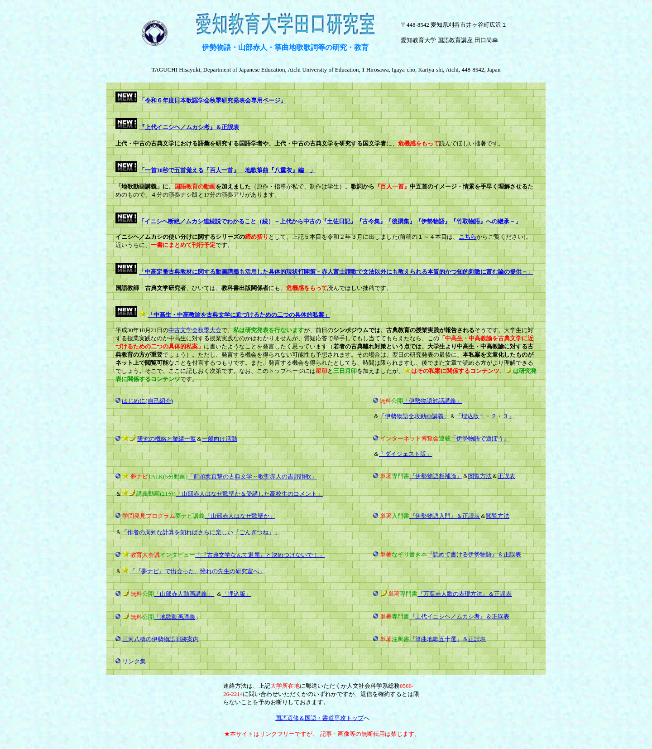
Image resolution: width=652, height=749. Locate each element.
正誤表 (506, 476)
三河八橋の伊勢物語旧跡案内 (160, 639)
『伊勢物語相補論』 (435, 476)
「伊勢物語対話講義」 (432, 400)
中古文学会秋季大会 (194, 330)
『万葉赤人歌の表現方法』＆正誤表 (464, 593)
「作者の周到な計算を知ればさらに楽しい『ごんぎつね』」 (200, 532)
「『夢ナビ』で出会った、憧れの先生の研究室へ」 (197, 571)
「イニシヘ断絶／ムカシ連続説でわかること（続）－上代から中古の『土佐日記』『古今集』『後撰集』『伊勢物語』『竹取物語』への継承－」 (330, 221)
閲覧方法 (480, 476)
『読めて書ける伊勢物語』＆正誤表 (474, 554)
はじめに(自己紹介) (147, 400)
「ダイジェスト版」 (405, 453)
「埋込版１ (470, 416)
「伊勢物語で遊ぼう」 (480, 438)
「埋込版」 (236, 593)
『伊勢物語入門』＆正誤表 (444, 515)
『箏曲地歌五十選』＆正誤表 (447, 639)
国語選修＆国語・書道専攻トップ (319, 718)
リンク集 (134, 661)
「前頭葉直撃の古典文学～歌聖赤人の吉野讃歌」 (252, 476)
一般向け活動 (219, 438)
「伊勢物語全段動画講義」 (414, 416)
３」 (508, 416)
